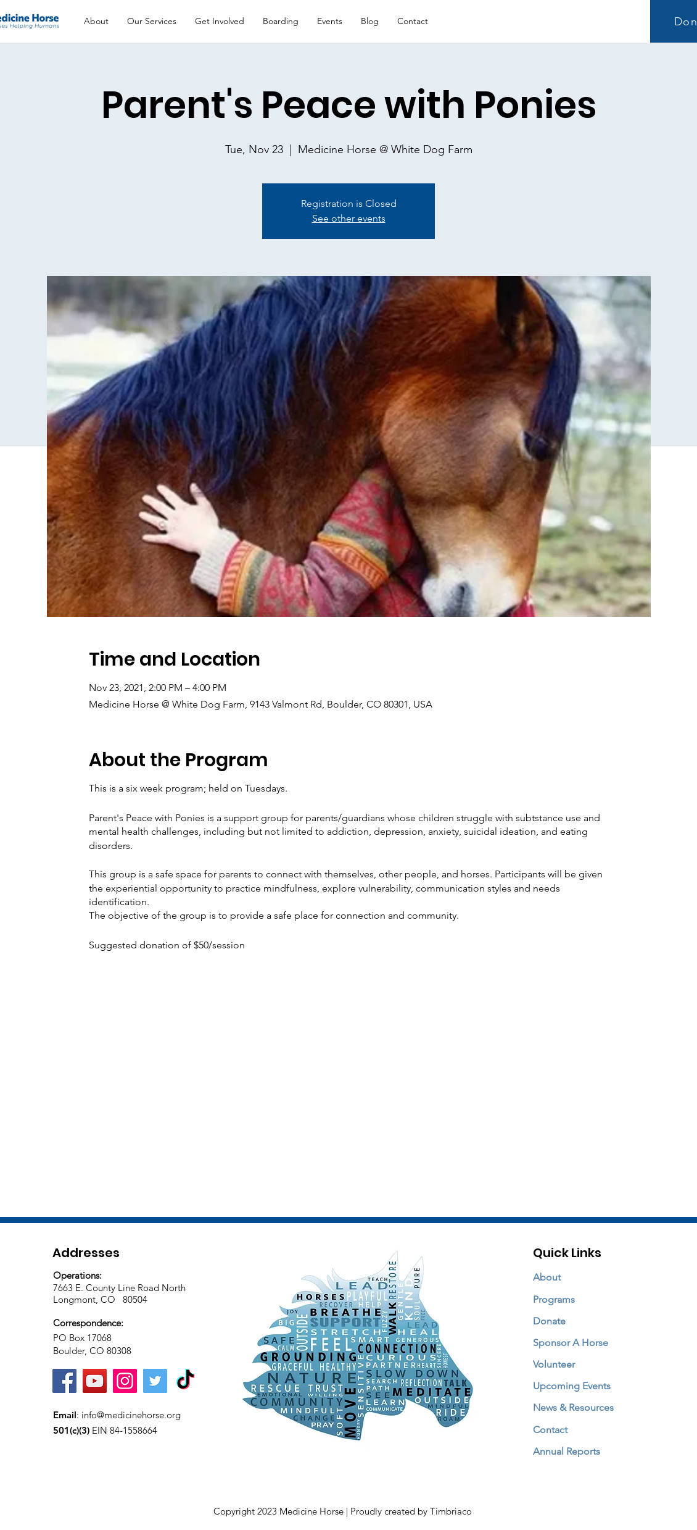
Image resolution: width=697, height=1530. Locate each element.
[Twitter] (155, 1381)
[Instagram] (125, 1381)
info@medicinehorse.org (131, 1415)
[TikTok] (185, 1381)
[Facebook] (64, 1381)
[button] (152, 21)
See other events (349, 218)
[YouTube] (95, 1381)
